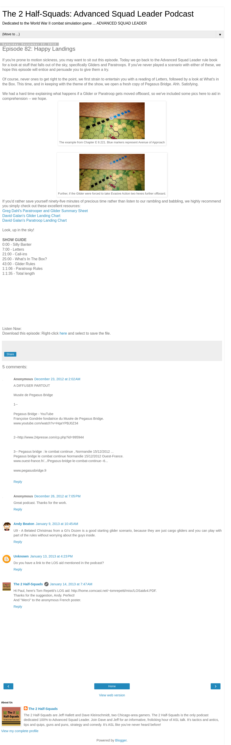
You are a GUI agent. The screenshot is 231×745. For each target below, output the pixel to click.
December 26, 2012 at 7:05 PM (57, 496)
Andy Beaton (24, 524)
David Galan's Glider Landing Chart (31, 216)
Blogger (121, 740)
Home (112, 686)
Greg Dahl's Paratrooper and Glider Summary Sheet (45, 211)
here (63, 333)
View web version (112, 695)
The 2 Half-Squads (28, 584)
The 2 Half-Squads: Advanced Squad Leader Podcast (98, 13)
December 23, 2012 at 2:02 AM (57, 379)
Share (10, 354)
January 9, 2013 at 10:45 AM (57, 524)
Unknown (21, 556)
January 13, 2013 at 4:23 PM (51, 556)
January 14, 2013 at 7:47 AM (71, 584)
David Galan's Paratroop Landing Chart (34, 220)
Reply (18, 482)
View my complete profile (19, 731)
